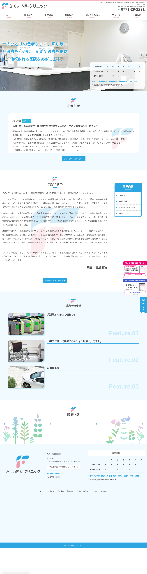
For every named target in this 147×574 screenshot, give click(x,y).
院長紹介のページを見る (54, 281)
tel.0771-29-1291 (62, 498)
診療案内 (69, 16)
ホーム (9, 16)
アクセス (116, 16)
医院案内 (49, 16)
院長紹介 (28, 16)
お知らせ (137, 16)
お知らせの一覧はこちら (72, 159)
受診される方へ (92, 16)
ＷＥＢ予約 (143, 304)
